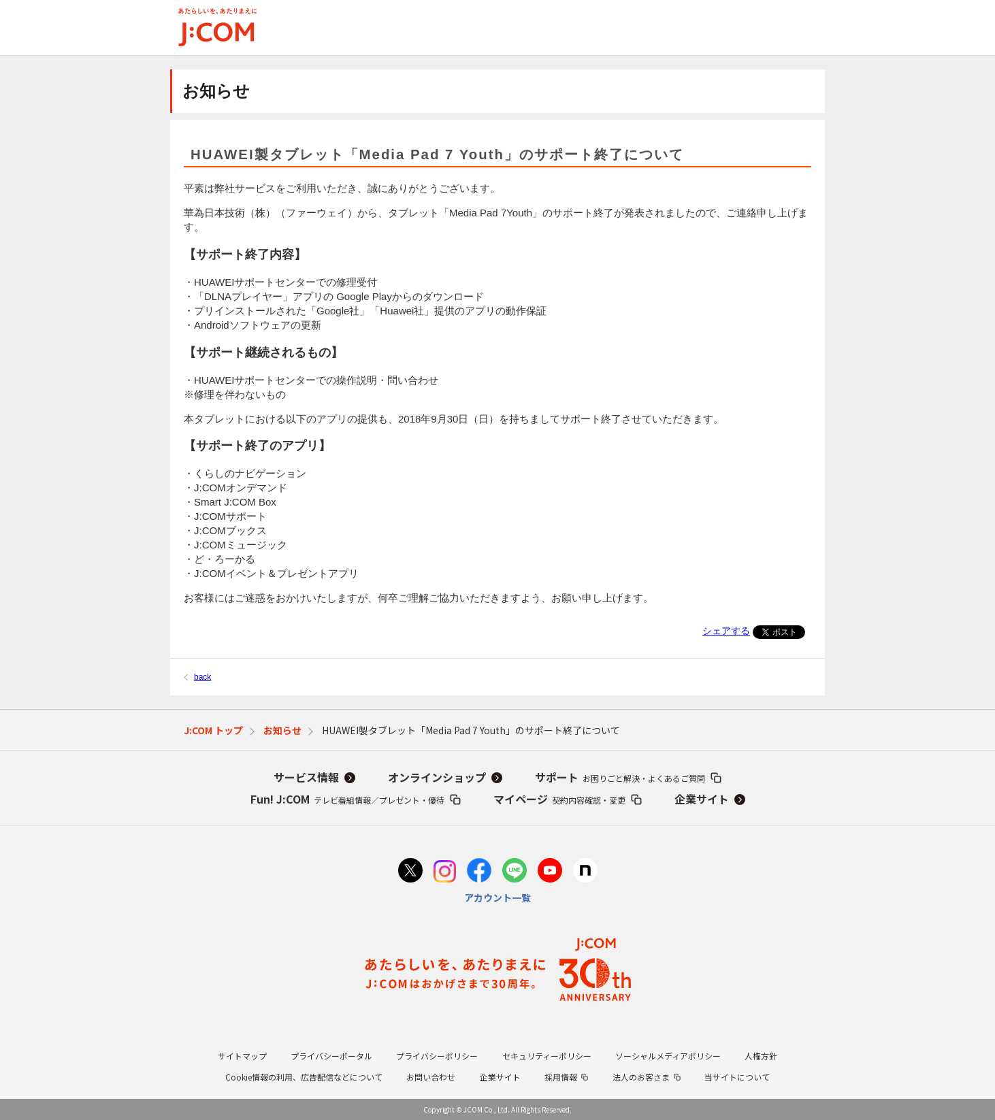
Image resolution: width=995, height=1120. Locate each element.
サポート (620, 777)
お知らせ (282, 730)
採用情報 (560, 1077)
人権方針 (761, 1055)
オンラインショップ (437, 777)
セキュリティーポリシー (546, 1055)
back (202, 677)
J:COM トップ (213, 730)
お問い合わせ (430, 1077)
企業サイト (701, 799)
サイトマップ (242, 1055)
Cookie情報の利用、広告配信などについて (303, 1077)
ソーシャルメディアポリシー (668, 1055)
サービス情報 (306, 777)
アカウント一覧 (497, 897)
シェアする (726, 630)
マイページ (559, 799)
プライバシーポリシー (437, 1055)
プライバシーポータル (331, 1055)
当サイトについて (737, 1077)
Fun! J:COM (347, 799)
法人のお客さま (641, 1077)
